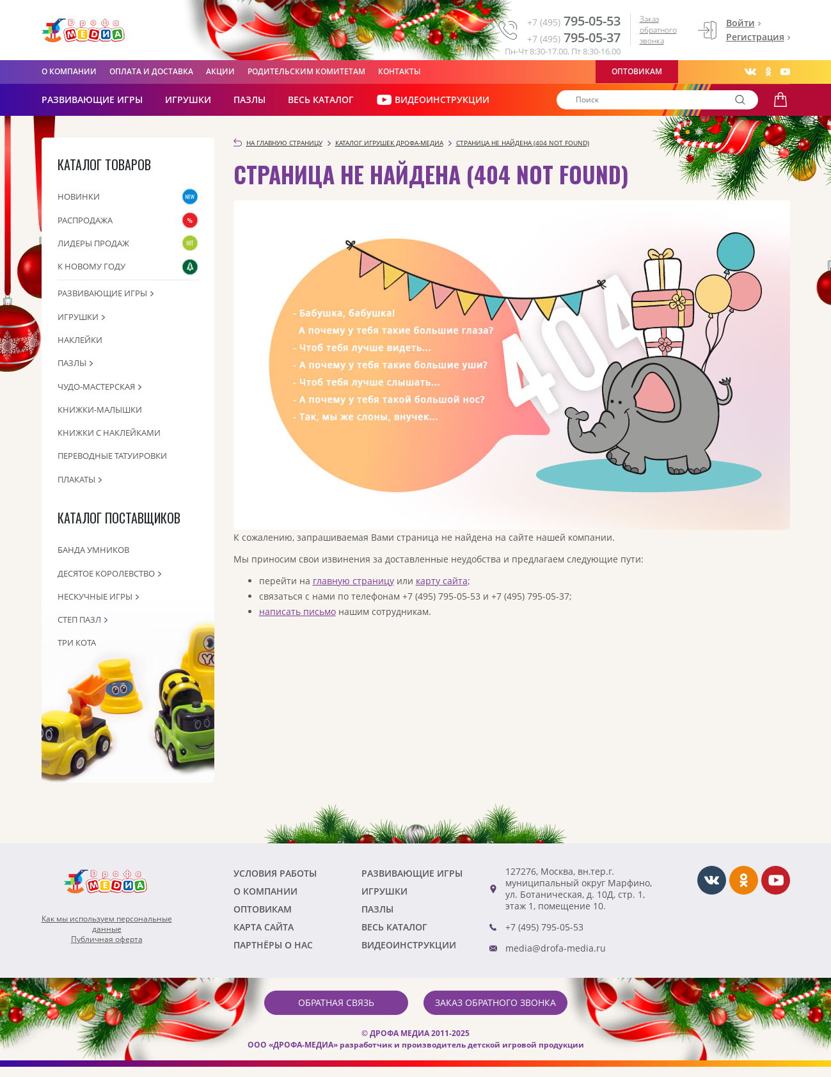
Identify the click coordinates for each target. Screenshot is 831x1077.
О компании (69, 71)
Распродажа (85, 220)
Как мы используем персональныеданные (107, 924)
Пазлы (249, 99)
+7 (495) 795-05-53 (544, 927)
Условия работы (275, 873)
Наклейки (80, 340)
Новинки (79, 196)
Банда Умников (93, 549)
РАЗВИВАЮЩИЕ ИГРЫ (92, 99)
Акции (220, 71)
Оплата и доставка (151, 71)
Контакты (399, 71)
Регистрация (755, 37)
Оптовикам (637, 71)
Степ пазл (79, 619)
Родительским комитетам (306, 71)
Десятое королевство (106, 573)
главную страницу (353, 581)
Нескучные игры (95, 596)
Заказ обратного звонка (658, 29)
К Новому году (91, 266)
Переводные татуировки (112, 455)
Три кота (77, 642)
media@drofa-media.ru (555, 948)
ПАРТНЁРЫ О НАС (273, 945)
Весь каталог (321, 99)
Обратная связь (336, 1002)
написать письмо (297, 611)
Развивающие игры (102, 293)
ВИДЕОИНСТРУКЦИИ (432, 99)
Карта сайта (263, 927)
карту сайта (442, 581)
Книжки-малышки (100, 409)
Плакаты (76, 479)
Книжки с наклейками (109, 432)
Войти (740, 23)
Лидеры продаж (93, 243)
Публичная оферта (107, 939)
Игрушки (188, 99)
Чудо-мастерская (96, 386)
